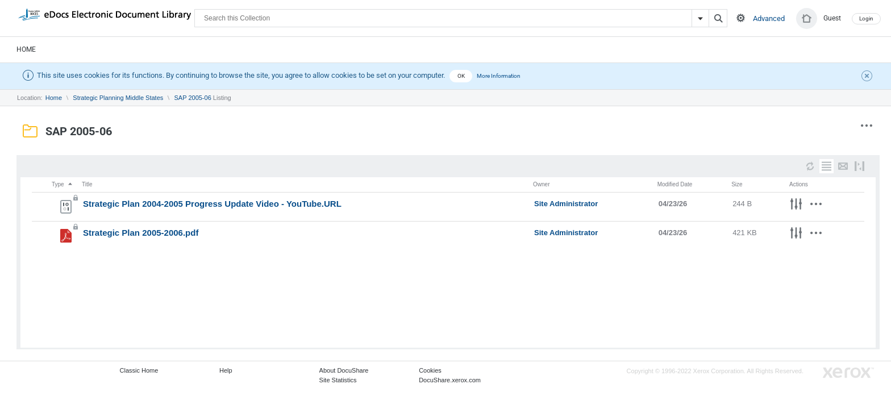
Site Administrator (566, 203)
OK (461, 76)
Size (736, 184)
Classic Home (139, 370)
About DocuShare (344, 370)
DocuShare (104, 18)
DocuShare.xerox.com (450, 380)
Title (87, 184)
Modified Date (675, 184)
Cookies (430, 370)
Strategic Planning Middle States (118, 97)
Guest (832, 18)
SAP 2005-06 (192, 97)
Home (26, 49)
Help (225, 370)
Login (866, 18)
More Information (499, 76)
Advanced (769, 18)
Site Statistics (338, 380)
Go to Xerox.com (848, 373)
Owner (541, 184)
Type (62, 184)
